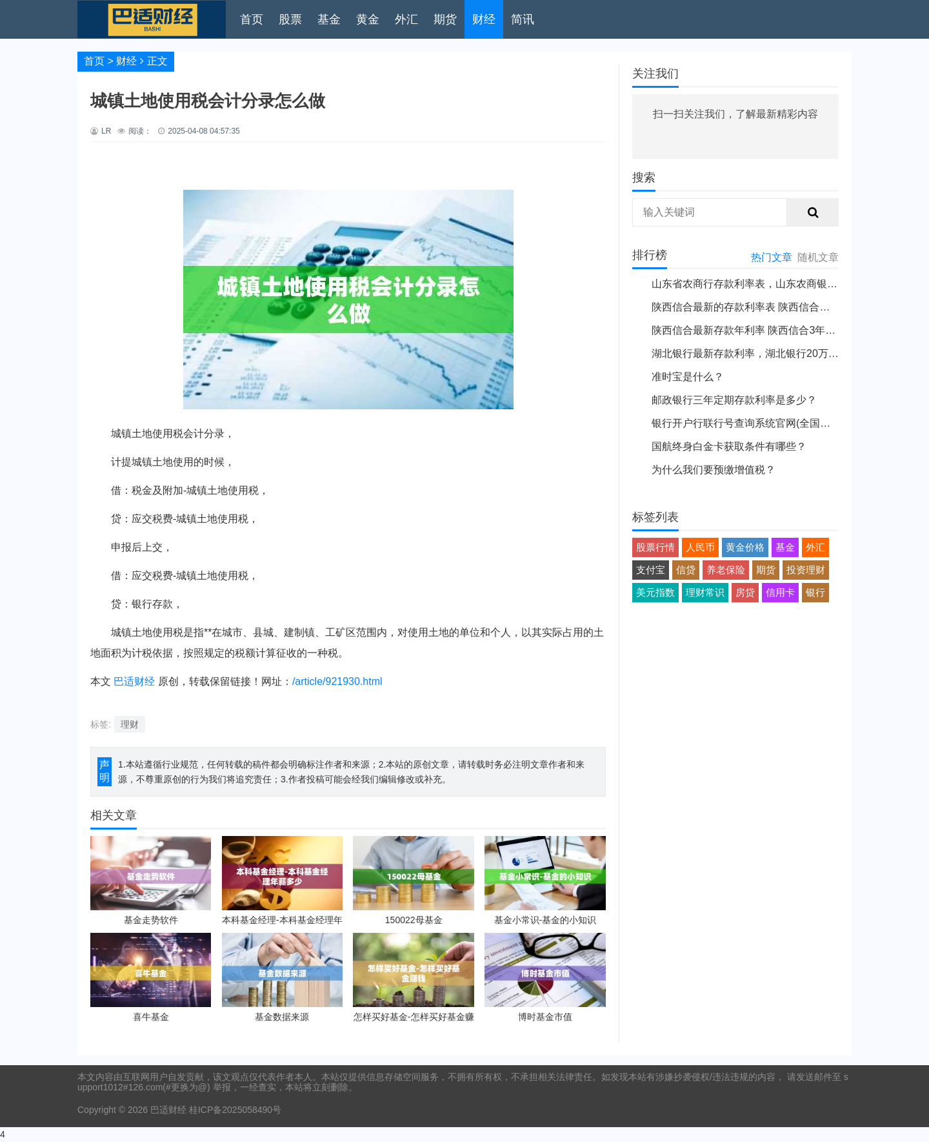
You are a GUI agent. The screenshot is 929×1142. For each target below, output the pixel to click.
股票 (290, 19)
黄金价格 (745, 547)
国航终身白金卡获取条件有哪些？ (729, 446)
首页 (251, 19)
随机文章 (818, 257)
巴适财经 (134, 681)
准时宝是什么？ (688, 376)
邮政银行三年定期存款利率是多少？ (734, 399)
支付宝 (650, 569)
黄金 (367, 19)
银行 (815, 592)
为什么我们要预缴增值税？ (713, 469)
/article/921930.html (337, 681)
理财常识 (705, 592)
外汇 (406, 19)
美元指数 (655, 592)
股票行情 (655, 547)
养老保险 (725, 569)
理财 (130, 724)
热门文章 (771, 257)
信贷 (685, 569)
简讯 (522, 19)
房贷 (745, 592)
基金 (329, 19)
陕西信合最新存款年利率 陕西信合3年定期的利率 (764, 330)
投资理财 (805, 569)
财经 (483, 19)
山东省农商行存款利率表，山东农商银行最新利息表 (770, 283)
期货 (445, 19)
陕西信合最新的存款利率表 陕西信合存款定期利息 (766, 306)
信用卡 (780, 592)
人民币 (700, 547)
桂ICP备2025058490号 (233, 1110)
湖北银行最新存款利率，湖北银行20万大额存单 (761, 353)
